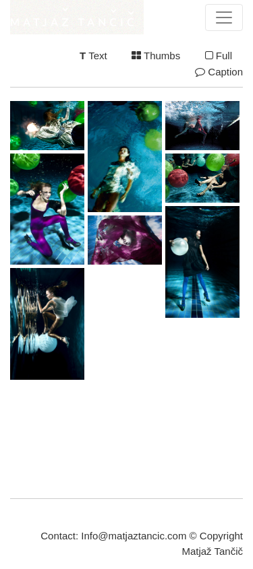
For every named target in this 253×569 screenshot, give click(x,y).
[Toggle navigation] (224, 17)
